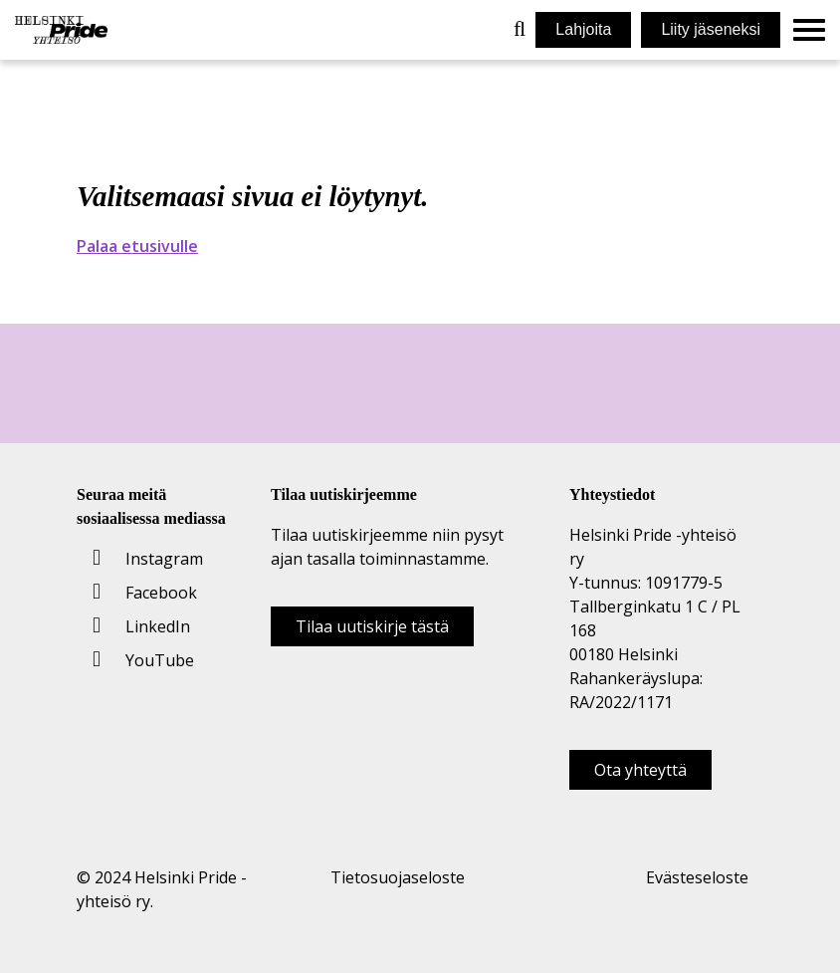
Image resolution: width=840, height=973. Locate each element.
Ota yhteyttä (640, 770)
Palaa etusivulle (137, 246)
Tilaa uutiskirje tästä (372, 626)
